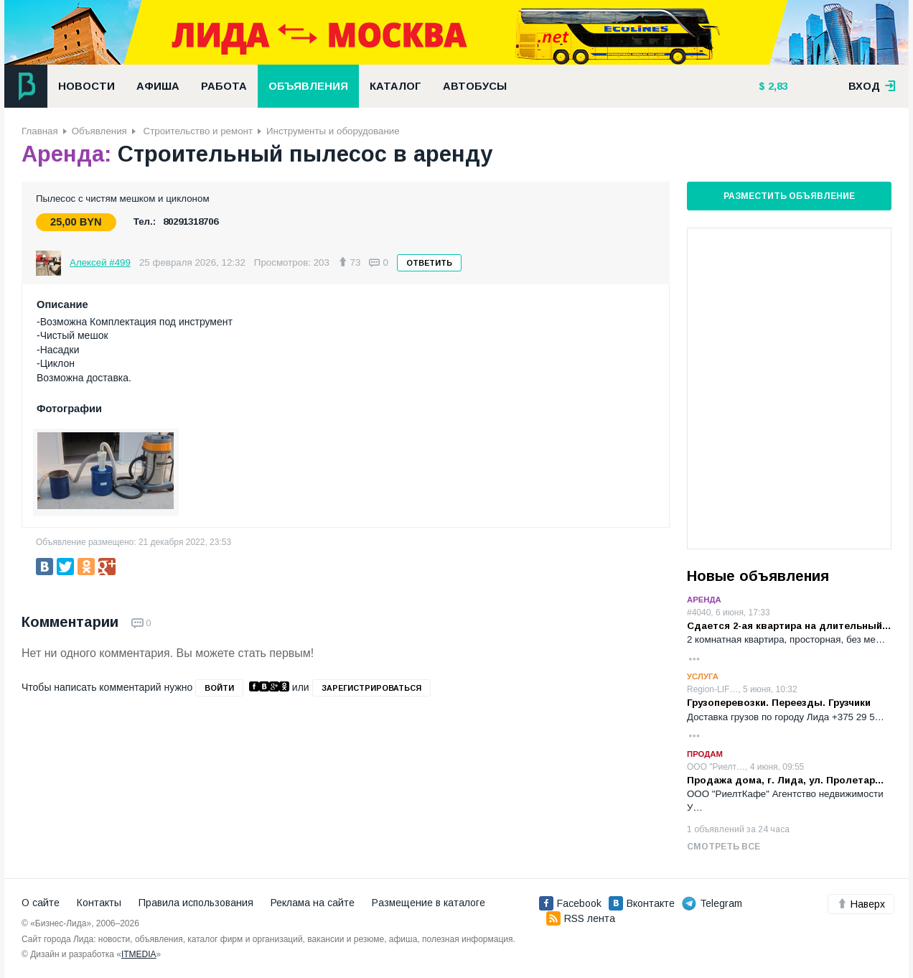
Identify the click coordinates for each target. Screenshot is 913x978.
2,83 (776, 86)
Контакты (99, 902)
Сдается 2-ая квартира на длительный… (789, 625)
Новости (86, 86)
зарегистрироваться (371, 688)
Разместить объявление (789, 196)
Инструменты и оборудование (333, 131)
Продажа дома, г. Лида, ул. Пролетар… (785, 780)
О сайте (41, 902)
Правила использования (196, 902)
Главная (40, 131)
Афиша (157, 86)
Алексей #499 (100, 262)
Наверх (861, 904)
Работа (224, 86)
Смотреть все (723, 847)
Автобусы (475, 86)
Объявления (308, 86)
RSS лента (580, 918)
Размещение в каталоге (428, 902)
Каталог (395, 86)
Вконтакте (642, 903)
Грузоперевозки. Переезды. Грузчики (779, 702)
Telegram (712, 903)
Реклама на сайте (313, 902)
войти (219, 688)
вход (872, 86)
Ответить (429, 263)
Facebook (570, 903)
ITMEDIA (138, 954)
